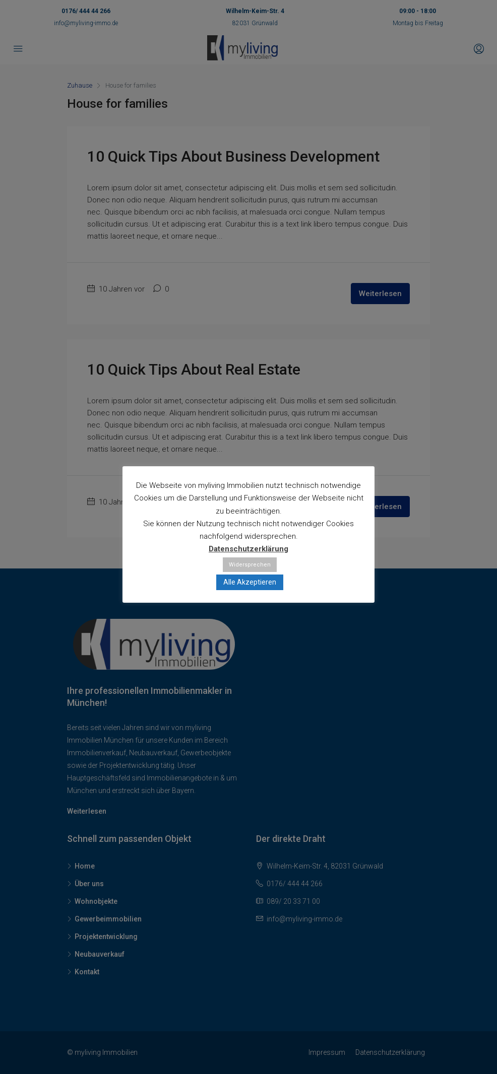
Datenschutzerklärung (248, 548)
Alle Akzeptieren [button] (249, 582)
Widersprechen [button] (250, 564)
